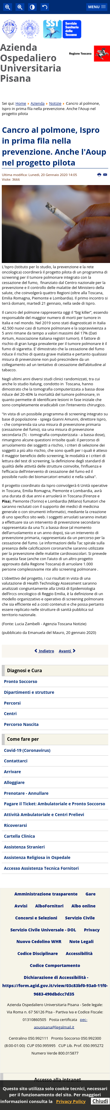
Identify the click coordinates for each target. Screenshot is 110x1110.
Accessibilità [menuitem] (79, 953)
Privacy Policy (71, 1101)
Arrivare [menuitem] (12, 771)
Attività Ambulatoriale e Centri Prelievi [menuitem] (44, 814)
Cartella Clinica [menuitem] (19, 836)
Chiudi (100, 1101)
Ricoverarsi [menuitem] (15, 825)
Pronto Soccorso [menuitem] (20, 681)
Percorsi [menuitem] (12, 703)
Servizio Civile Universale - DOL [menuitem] (43, 930)
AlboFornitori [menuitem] (49, 906)
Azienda (38, 103)
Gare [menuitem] (90, 894)
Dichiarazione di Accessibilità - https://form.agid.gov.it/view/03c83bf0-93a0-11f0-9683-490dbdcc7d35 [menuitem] (55, 986)
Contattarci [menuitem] (15, 761)
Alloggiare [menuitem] (14, 782)
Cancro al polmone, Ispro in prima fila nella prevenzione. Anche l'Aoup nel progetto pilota (54, 146)
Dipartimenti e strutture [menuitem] (29, 692)
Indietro (44, 651)
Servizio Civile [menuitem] (80, 918)
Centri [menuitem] (10, 713)
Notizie (55, 103)
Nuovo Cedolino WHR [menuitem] (38, 942)
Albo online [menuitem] (84, 906)
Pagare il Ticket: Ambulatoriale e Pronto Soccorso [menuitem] (54, 803)
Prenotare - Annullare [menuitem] (26, 793)
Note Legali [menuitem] (81, 942)
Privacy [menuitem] (92, 930)
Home (21, 103)
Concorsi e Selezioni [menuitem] (36, 918)
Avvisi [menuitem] (20, 906)
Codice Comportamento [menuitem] (55, 965)
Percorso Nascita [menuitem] (21, 724)
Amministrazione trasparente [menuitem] (45, 894)
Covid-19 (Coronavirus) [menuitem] (27, 750)
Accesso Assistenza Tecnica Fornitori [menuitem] (41, 868)
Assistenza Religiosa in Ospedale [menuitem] (37, 857)
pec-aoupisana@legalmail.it (60, 1023)
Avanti (67, 651)
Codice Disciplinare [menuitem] (38, 953)
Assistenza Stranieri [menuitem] (24, 847)
